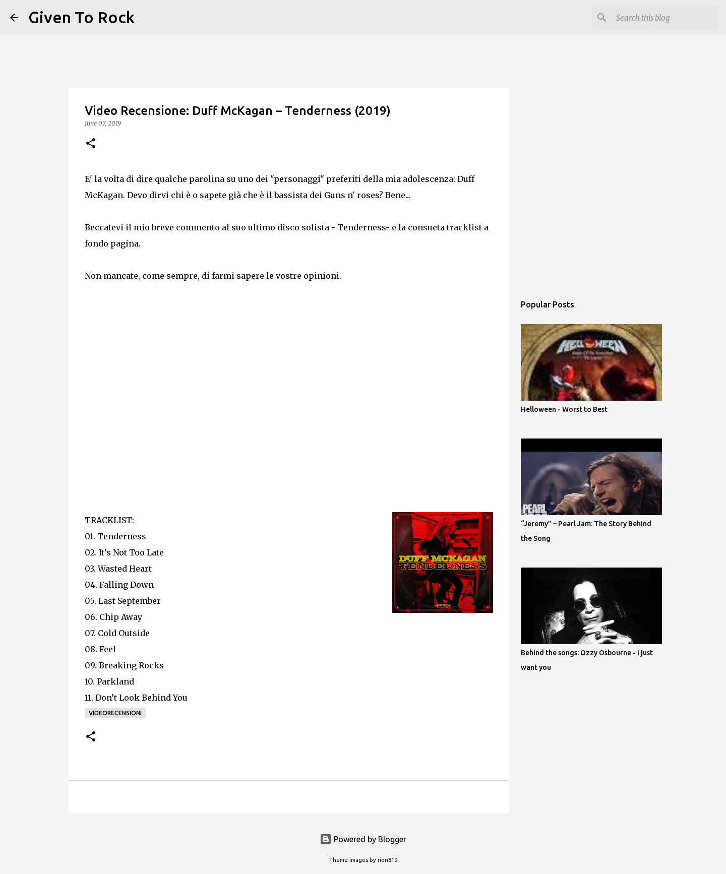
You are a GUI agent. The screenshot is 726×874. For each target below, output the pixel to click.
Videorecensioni (115, 713)
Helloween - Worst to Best (564, 409)
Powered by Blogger (363, 839)
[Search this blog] (665, 18)
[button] (91, 144)
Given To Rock (81, 17)
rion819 (387, 860)
